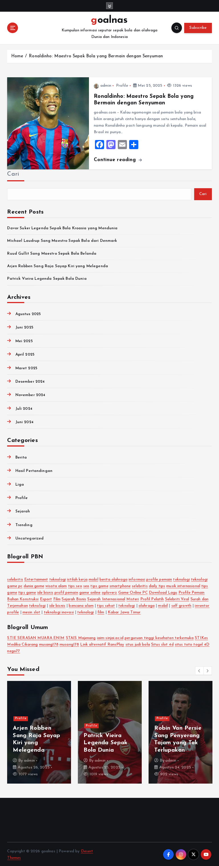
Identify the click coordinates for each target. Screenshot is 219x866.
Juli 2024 (23, 408)
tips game (99, 585)
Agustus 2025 (28, 313)
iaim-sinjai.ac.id (110, 637)
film (101, 611)
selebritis (15, 579)
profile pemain (159, 579)
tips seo (75, 585)
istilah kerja (77, 579)
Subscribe (197, 27)
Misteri (132, 598)
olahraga (147, 605)
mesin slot (31, 611)
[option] (39, 731)
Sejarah (22, 510)
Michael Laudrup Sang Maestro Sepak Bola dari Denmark (62, 240)
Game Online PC (133, 592)
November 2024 (30, 394)
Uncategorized (29, 538)
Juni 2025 (24, 326)
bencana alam (81, 605)
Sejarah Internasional (106, 598)
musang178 (48, 644)
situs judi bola (137, 644)
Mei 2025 (24, 340)
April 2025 (25, 354)
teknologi (57, 579)
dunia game (34, 585)
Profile (122, 85)
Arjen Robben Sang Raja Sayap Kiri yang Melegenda (57, 265)
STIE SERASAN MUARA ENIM (35, 637)
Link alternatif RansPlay (102, 644)
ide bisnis (45, 592)
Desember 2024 (30, 381)
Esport (46, 598)
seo (86, 585)
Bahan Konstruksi (22, 598)
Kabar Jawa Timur (124, 611)
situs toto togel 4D (192, 644)
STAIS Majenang (81, 637)
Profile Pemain (192, 592)
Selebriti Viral (177, 598)
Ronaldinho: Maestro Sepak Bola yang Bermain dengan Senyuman (96, 55)
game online (90, 592)
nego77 (13, 650)
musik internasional (183, 585)
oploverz (109, 592)
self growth (181, 605)
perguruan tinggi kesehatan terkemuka (159, 637)
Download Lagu (163, 592)
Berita (21, 457)
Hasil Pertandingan (33, 470)
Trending (24, 524)
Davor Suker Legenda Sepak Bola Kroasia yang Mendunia (62, 227)
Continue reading (117, 159)
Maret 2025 (26, 367)
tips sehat (106, 605)
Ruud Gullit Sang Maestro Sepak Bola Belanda (51, 252)
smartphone (120, 585)
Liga (19, 483)
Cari (13, 173)
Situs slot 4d (162, 644)
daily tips (157, 585)
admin (102, 85)
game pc (14, 585)
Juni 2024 (24, 421)
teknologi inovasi (59, 611)
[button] (199, 669)
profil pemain (66, 592)
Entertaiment (36, 579)
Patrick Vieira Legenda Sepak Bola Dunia (46, 278)
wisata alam (56, 585)
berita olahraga (113, 579)
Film (57, 598)
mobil (93, 579)
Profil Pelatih (152, 598)
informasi (137, 579)
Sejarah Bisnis (74, 598)
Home (17, 55)
